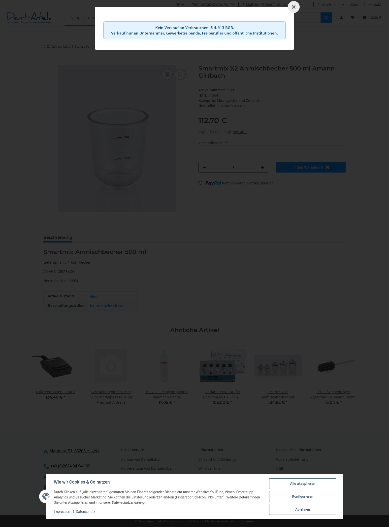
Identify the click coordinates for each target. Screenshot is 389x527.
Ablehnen (302, 509)
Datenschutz (85, 512)
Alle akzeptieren (302, 484)
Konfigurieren (302, 496)
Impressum (62, 512)
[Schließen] (294, 7)
